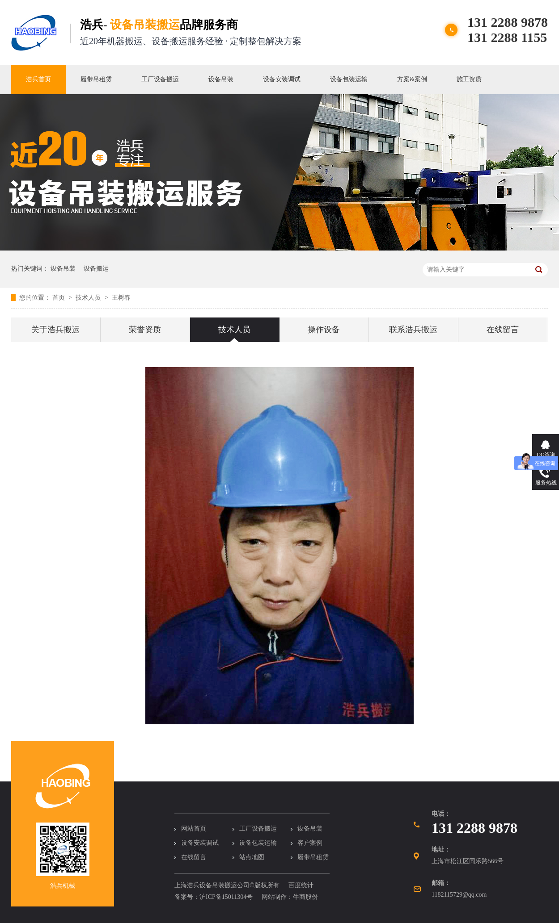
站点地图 (251, 857)
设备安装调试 (282, 79)
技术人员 (89, 297)
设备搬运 (96, 268)
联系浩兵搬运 (413, 329)
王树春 (121, 297)
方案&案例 (412, 79)
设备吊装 (220, 79)
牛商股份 (305, 897)
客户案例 (309, 842)
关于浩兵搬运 (55, 329)
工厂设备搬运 (160, 79)
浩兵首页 (38, 79)
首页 (59, 297)
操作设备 (324, 329)
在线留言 (503, 329)
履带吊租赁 (96, 79)
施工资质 (469, 79)
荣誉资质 (145, 329)
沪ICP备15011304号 (226, 897)
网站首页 (193, 828)
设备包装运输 (349, 79)
